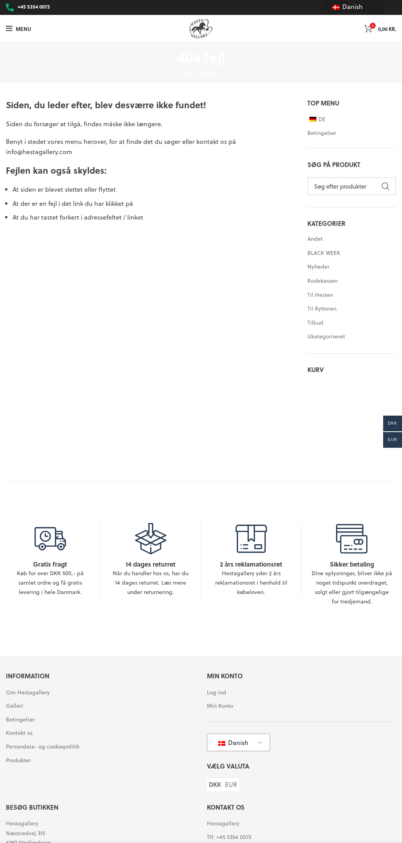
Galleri (14, 706)
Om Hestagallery (28, 692)
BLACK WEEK (323, 253)
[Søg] (351, 186)
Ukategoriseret (326, 336)
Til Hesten (320, 295)
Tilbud (315, 322)
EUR (231, 784)
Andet (315, 238)
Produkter (18, 760)
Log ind (216, 692)
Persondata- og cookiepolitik (42, 746)
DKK (215, 784)
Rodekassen (322, 280)
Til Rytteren (321, 308)
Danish (348, 6)
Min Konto (220, 706)
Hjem (189, 73)
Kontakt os (19, 733)
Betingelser (321, 133)
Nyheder (318, 266)
